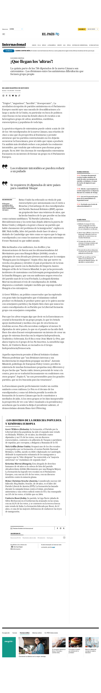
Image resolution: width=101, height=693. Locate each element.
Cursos (15, 633)
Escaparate (6, 633)
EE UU (39, 45)
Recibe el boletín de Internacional (23, 528)
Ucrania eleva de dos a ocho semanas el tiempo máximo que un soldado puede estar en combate (88, 244)
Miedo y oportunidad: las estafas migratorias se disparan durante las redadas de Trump (88, 191)
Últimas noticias (94, 45)
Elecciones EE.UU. (15, 538)
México (44, 45)
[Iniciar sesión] (93, 29)
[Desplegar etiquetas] (64, 537)
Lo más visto (81, 219)
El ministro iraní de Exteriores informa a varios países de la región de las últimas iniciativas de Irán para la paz (54, 50)
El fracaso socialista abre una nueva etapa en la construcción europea (8, 207)
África (69, 45)
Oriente (59, 45)
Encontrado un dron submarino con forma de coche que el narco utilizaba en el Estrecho (88, 251)
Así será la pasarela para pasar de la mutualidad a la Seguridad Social (87, 198)
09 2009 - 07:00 (14, 90)
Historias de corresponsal (80, 45)
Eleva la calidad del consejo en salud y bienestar (90, 651)
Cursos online (24, 633)
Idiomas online (37, 633)
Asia (64, 45)
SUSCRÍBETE (82, 29)
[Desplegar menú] (3, 34)
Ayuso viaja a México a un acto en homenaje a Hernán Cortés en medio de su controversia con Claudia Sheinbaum (88, 235)
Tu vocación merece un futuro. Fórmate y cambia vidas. (59, 651)
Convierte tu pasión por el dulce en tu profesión (74, 651)
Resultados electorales (29, 538)
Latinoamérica (52, 45)
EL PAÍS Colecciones (51, 633)
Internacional (14, 45)
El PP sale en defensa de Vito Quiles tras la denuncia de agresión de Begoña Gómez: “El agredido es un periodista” (87, 259)
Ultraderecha (41, 538)
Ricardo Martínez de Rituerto (15, 88)
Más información (15, 549)
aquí (53, 547)
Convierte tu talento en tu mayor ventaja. (32, 656)
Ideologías (50, 538)
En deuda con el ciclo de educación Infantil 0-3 (87, 205)
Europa (34, 45)
